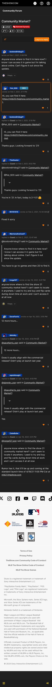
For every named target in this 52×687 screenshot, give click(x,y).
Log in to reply (41, 39)
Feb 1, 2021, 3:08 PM (18, 55)
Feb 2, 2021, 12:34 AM (37, 212)
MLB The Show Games (26, 570)
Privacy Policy (26, 555)
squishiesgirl (15, 375)
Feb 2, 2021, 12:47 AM (27, 237)
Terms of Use (26, 551)
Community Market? (30, 124)
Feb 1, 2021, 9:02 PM (27, 164)
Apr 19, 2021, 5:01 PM (27, 437)
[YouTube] (26, 498)
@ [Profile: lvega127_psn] (9, 441)
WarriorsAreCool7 (17, 234)
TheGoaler (14, 160)
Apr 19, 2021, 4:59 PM (27, 379)
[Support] (42, 3)
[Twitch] (34, 498)
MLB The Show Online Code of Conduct (26, 565)
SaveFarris (14, 316)
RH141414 (14, 212)
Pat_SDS (13, 88)
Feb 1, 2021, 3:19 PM (26, 120)
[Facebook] (18, 498)
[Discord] (42, 498)
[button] (4, 683)
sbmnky (13, 335)
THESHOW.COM (10, 3)
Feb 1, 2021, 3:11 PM (18, 92)
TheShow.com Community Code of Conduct (26, 560)
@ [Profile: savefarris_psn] (10, 342)
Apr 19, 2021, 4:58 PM (27, 339)
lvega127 (13, 280)
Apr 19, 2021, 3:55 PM (38, 316)
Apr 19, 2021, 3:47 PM (36, 280)
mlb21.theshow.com (11, 474)
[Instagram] (9, 498)
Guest (12, 120)
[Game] (35, 3)
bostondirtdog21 (16, 52)
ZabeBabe (14, 433)
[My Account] (48, 3)
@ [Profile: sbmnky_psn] (9, 382)
